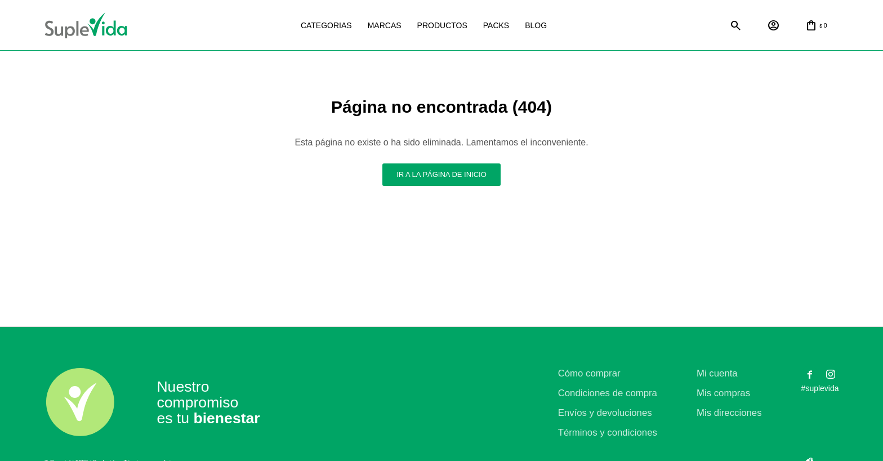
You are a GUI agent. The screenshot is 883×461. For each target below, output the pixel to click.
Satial (692, 26)
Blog (536, 25)
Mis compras (723, 393)
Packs (496, 25)
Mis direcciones (729, 412)
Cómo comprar (589, 373)
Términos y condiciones (607, 432)
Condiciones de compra (607, 393)
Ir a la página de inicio (441, 174)
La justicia (582, 26)
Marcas (385, 25)
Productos (442, 25)
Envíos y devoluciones (605, 412)
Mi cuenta (717, 373)
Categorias (326, 25)
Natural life (637, 26)
